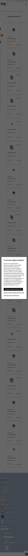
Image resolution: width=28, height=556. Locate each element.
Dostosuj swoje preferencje (11, 295)
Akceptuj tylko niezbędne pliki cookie (14, 292)
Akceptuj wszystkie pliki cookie (13, 289)
